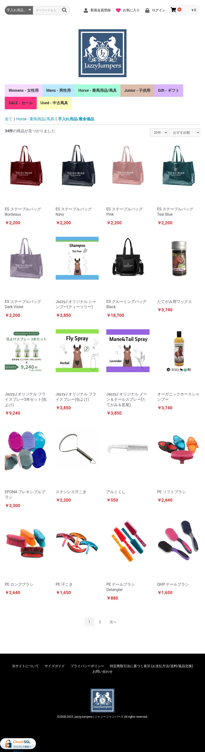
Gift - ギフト (168, 90)
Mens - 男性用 (58, 90)
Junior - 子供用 (137, 90)
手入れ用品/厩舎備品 (76, 119)
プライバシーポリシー (87, 666)
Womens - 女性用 (24, 90)
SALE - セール (21, 103)
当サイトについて (25, 666)
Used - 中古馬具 (54, 103)
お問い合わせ (102, 671)
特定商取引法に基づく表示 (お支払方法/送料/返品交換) (151, 666)
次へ (113, 622)
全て (8, 119)
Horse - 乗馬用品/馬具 (97, 90)
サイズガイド (55, 666)
